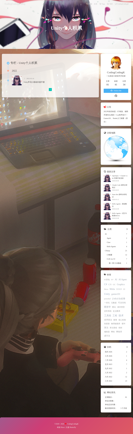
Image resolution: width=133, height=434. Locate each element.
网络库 (119, 332)
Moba (112, 289)
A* (112, 280)
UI (124, 289)
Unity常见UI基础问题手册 (34, 82)
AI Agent (123, 279)
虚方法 (107, 336)
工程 (115, 315)
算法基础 (113, 328)
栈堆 (115, 320)
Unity (107, 293)
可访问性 (122, 303)
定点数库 (116, 311)
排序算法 (108, 320)
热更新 (107, 324)
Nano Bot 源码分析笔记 (119, 196)
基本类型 (121, 307)
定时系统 (108, 311)
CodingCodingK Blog (14, 3)
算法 (106, 327)
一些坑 (107, 303)
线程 (120, 328)
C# (105, 284)
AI (116, 279)
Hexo (106, 289)
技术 (121, 315)
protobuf (107, 299)
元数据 (114, 303)
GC (114, 284)
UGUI (119, 289)
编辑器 (107, 332)
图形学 (107, 307)
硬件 (123, 324)
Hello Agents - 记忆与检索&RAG (119, 214)
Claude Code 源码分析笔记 (119, 186)
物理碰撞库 (115, 324)
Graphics (121, 284)
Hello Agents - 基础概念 (119, 205)
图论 (114, 307)
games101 (115, 294)
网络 (113, 332)
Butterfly (73, 427)
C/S (110, 284)
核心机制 (122, 320)
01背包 (107, 280)
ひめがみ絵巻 (118, 298)
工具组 (107, 315)
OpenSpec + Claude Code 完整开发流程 (119, 177)
